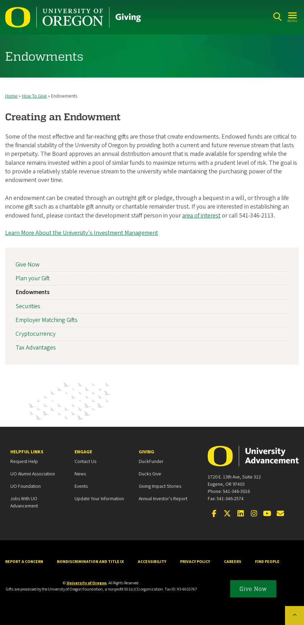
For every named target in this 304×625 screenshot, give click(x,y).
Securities (28, 306)
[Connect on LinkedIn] (240, 514)
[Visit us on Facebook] (214, 514)
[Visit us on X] (227, 514)
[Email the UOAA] (280, 514)
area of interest (201, 215)
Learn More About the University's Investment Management (81, 233)
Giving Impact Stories (160, 486)
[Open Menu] (293, 17)
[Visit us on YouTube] (267, 514)
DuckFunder (151, 461)
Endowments (33, 292)
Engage (83, 451)
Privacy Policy (195, 562)
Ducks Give (150, 474)
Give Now (28, 264)
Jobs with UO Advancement (24, 502)
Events (81, 486)
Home (11, 96)
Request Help (24, 461)
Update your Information (99, 498)
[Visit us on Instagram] (254, 514)
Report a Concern (24, 562)
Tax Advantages (36, 348)
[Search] (277, 16)
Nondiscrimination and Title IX (90, 562)
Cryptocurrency (36, 334)
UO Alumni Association (32, 474)
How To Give (34, 96)
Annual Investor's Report (163, 498)
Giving (146, 451)
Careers (232, 562)
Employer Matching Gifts (47, 320)
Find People (267, 562)
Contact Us (85, 461)
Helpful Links (26, 451)
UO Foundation (25, 486)
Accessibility (152, 562)
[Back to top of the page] (294, 615)
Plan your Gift (33, 278)
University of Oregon (87, 583)
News (80, 474)
